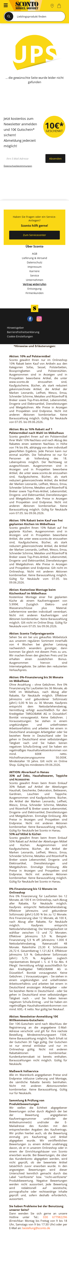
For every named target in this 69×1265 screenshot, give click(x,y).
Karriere (34, 271)
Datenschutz (34, 262)
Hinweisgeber (15, 327)
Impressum (35, 266)
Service (34, 275)
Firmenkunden (35, 293)
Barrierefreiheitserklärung (23, 332)
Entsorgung (34, 288)
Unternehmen (34, 280)
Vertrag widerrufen (34, 284)
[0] (59, 6)
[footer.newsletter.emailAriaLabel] (24, 158)
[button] (4, 6)
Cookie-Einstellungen (20, 336)
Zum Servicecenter (34, 235)
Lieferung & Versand (34, 258)
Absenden (55, 158)
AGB (34, 253)
